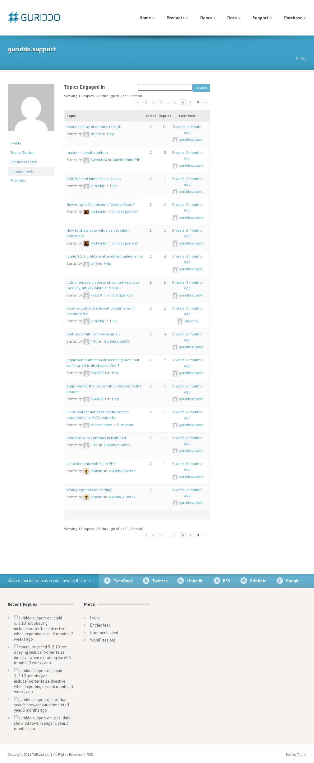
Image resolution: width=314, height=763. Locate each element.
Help (110, 134)
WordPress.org (102, 640)
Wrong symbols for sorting (89, 489)
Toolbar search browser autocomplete (40, 702)
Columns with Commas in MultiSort (96, 437)
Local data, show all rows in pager (42, 720)
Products (176, 18)
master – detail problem (87, 152)
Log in (95, 617)
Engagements (22, 171)
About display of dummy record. (94, 126)
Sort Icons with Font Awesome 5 (94, 334)
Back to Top (294, 754)
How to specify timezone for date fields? (101, 204)
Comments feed (104, 632)
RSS (226, 581)
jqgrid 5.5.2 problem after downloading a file (105, 256)
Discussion (125, 425)
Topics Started (23, 152)
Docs (232, 18)
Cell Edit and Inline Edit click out (94, 178)
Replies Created (24, 161)
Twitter (159, 581)
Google (293, 581)
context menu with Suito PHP (91, 463)
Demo (206, 18)
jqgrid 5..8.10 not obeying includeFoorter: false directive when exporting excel (39, 626)
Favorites (18, 180)
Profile (16, 143)
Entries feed (100, 625)
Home (145, 18)
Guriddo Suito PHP (126, 160)
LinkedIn (195, 581)
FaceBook (123, 581)
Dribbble (258, 581)
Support (260, 18)
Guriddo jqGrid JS (125, 212)
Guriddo (301, 58)
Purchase (293, 18)
